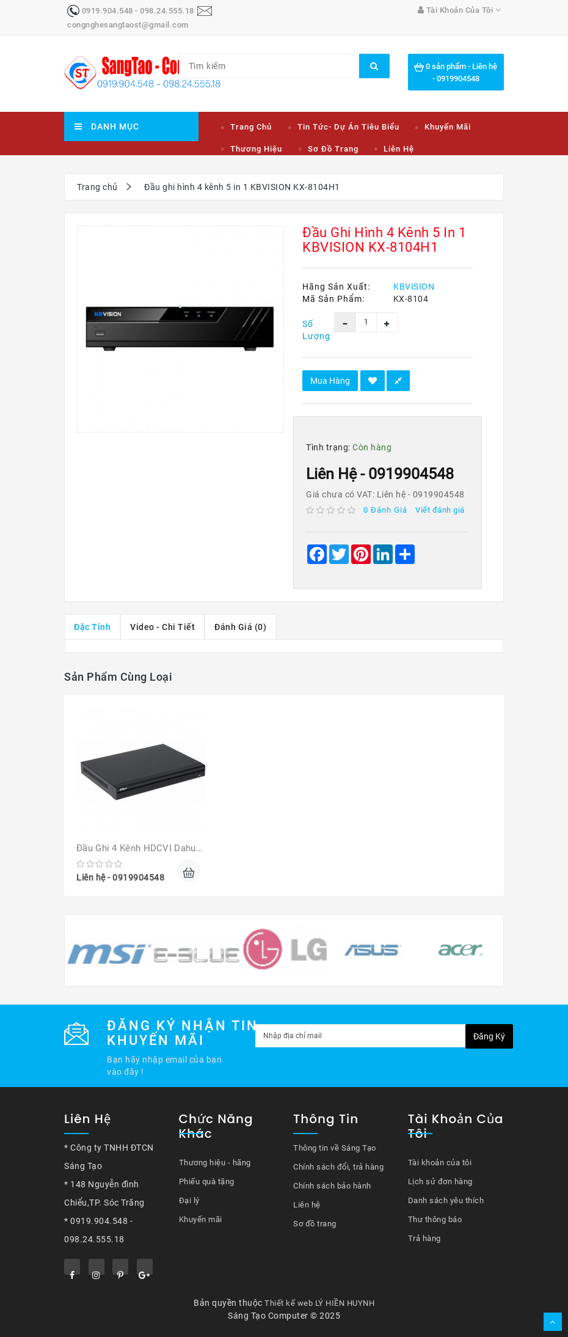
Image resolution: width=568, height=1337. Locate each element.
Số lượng (309, 330)
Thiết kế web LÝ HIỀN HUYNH (319, 1303)
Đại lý (189, 1200)
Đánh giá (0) (240, 627)
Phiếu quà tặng (207, 1181)
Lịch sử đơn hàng (440, 1181)
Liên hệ (399, 148)
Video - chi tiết (162, 627)
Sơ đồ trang (333, 148)
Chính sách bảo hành (332, 1185)
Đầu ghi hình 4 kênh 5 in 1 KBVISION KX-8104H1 (242, 187)
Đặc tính (92, 627)
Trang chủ (251, 126)
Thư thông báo (435, 1219)
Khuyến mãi (447, 126)
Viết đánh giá (440, 510)
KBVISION (413, 286)
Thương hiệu (256, 148)
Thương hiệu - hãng (215, 1162)
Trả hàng (424, 1238)
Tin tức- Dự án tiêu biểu (348, 126)
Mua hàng (330, 381)
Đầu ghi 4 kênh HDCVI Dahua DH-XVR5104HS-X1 (179, 848)
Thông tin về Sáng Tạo (334, 1147)
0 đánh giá (385, 510)
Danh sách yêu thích (446, 1200)
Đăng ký (489, 1036)
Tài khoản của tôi (440, 1162)
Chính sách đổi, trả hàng (338, 1166)
